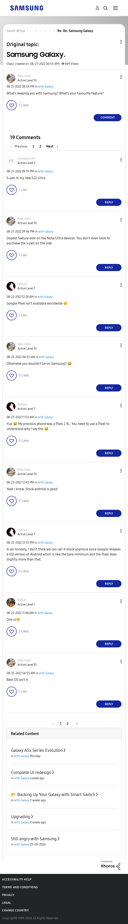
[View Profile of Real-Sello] (24, 76)
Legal (6, 903)
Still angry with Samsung (34, 838)
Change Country (15, 910)
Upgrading (20, 816)
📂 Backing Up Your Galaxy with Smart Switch (53, 794)
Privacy (8, 895)
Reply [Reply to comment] (109, 202)
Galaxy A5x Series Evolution (37, 750)
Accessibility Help (16, 879)
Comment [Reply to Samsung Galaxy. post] (108, 117)
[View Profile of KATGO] (22, 600)
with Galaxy (45, 86)
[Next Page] (52, 146)
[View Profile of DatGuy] (22, 284)
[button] (114, 77)
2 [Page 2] (40, 146)
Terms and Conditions (20, 887)
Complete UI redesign (31, 772)
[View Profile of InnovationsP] (26, 158)
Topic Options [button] (113, 42)
